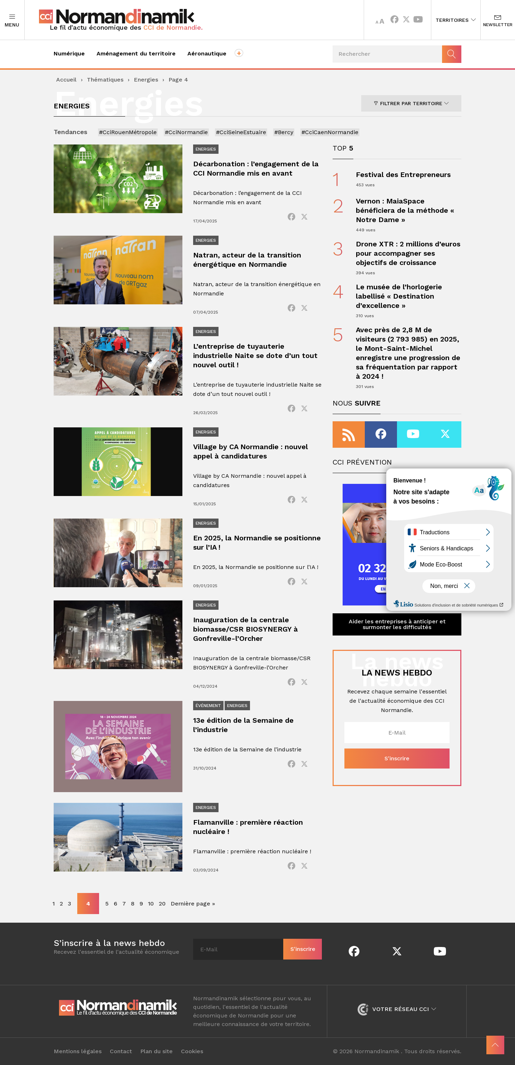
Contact (121, 1051)
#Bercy (283, 132)
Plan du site (156, 1051)
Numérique (69, 53)
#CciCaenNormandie (329, 132)
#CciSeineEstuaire (241, 132)
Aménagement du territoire (136, 53)
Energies (146, 79)
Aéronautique (206, 53)
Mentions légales (78, 1051)
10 (151, 903)
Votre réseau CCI (396, 1009)
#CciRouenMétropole (128, 132)
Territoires (456, 20)
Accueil (66, 79)
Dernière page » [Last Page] (193, 903)
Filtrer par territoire (411, 103)
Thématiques (105, 79)
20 (162, 903)
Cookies (192, 1051)
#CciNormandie (186, 132)
